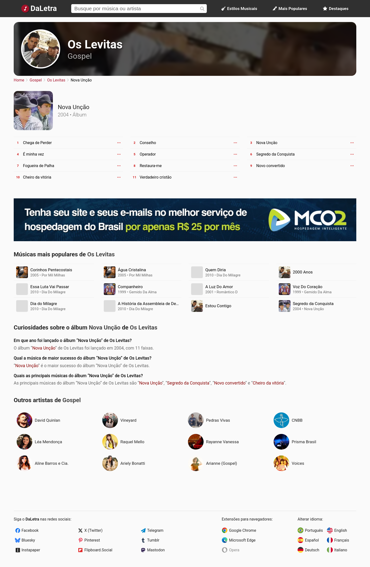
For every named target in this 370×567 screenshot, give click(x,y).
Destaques (335, 8)
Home (19, 80)
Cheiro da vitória (268, 383)
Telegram (155, 530)
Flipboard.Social (98, 550)
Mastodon (156, 550)
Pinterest (92, 540)
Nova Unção (43, 348)
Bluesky (28, 540)
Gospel (80, 56)
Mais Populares (290, 8)
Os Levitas (95, 44)
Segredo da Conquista (188, 383)
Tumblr (153, 540)
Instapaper (31, 550)
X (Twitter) (93, 530)
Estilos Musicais (239, 8)
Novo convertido (229, 383)
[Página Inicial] (39, 8)
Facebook (30, 530)
